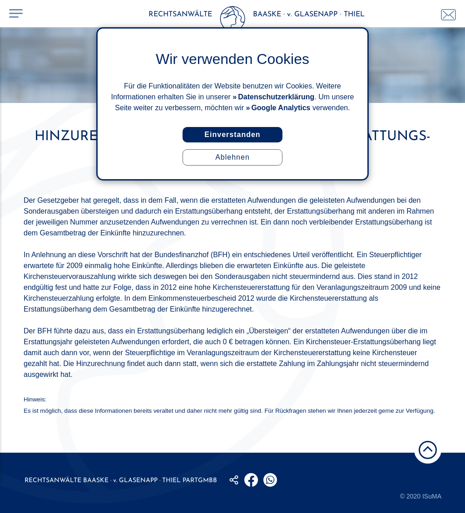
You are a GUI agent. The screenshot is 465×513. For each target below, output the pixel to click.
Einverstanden (232, 134)
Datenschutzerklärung (276, 97)
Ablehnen (232, 157)
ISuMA (431, 496)
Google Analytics (280, 108)
